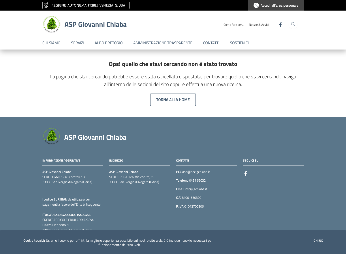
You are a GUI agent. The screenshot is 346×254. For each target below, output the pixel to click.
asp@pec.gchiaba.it (196, 171)
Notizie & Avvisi (259, 24)
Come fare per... (234, 24)
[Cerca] (293, 24)
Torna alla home (173, 100)
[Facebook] (278, 24)
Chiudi (319, 240)
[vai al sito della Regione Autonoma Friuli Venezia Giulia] (86, 5)
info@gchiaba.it (195, 188)
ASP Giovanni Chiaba (95, 137)
